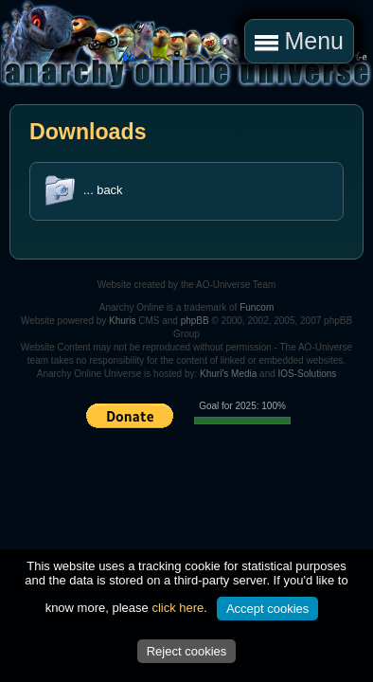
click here (177, 608)
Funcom (257, 307)
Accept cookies (267, 608)
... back (102, 190)
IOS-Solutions (307, 373)
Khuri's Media (228, 373)
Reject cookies (187, 651)
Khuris (122, 320)
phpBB (195, 320)
